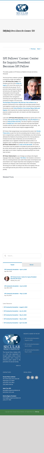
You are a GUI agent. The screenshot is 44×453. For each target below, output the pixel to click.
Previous (33, 49)
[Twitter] (32, 377)
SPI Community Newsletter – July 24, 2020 (15, 286)
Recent (31, 264)
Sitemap (37, 411)
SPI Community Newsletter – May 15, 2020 (15, 293)
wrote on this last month (25, 144)
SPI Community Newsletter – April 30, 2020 (15, 323)
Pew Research (34, 119)
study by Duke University (14, 121)
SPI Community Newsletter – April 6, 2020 (15, 269)
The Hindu (23, 158)
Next (38, 49)
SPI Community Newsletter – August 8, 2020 (15, 307)
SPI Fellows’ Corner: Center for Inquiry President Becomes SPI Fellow (23, 277)
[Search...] (22, 255)
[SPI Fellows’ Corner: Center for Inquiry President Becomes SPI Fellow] (6, 277)
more (18, 365)
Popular (12, 264)
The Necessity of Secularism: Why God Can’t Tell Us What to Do (19, 102)
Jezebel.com (10, 123)
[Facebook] (28, 377)
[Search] (5, 255)
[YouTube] (36, 377)
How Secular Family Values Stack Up (17, 119)
